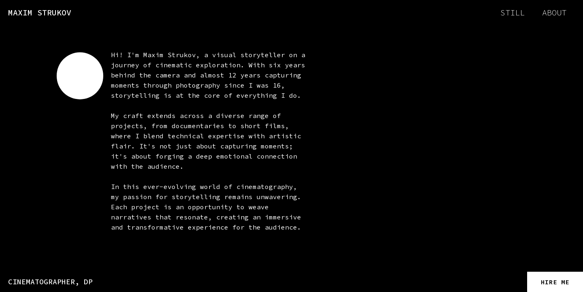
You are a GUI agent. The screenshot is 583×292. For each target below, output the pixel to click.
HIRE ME (555, 282)
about (554, 12)
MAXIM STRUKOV (39, 12)
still (512, 12)
